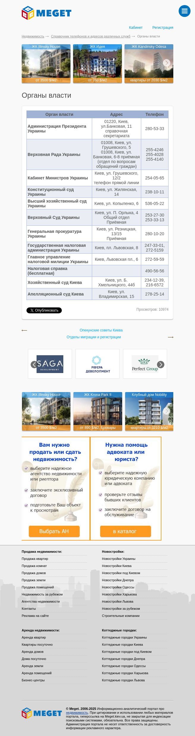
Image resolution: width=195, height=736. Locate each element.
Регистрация (162, 28)
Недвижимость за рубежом (42, 594)
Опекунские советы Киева (101, 330)
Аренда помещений (36, 673)
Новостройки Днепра (118, 580)
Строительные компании (120, 615)
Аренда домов (32, 651)
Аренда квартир (34, 637)
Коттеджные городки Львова (123, 680)
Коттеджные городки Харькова (125, 673)
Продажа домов (34, 573)
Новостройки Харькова (119, 594)
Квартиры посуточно (37, 644)
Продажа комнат (34, 566)
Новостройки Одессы (118, 587)
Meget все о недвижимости (42, 713)
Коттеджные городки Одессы (124, 666)
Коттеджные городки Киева (122, 644)
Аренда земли (32, 666)
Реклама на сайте (35, 615)
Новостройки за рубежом (121, 608)
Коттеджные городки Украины (124, 637)
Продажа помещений (38, 587)
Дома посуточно (34, 659)
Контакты (29, 608)
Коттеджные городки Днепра (123, 659)
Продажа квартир (35, 558)
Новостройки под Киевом (121, 573)
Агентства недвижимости (41, 601)
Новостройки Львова (117, 601)
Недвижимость (33, 36)
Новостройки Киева (116, 566)
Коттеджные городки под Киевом (127, 651)
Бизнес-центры (33, 680)
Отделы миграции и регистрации (94, 337)
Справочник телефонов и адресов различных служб (90, 36)
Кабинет (136, 28)
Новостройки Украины (119, 558)
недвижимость (77, 712)
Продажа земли (33, 580)
